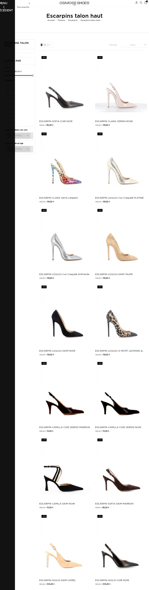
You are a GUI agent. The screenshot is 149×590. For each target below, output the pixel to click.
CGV (31, 536)
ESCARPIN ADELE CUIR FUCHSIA (49, 394)
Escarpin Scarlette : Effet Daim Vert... (77, 480)
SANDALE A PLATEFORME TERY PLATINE (134, 480)
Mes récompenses (9, 548)
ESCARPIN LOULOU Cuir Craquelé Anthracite (50, 136)
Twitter (108, 533)
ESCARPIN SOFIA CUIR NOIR (49, 93)
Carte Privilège (62, 540)
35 (11, 95)
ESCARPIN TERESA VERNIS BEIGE (50, 480)
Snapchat (109, 541)
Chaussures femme (86, 530)
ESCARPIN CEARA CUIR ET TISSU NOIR (134, 351)
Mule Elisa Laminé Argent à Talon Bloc (134, 265)
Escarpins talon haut (16, 49)
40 (11, 119)
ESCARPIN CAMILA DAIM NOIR (106, 179)
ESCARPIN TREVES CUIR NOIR (78, 308)
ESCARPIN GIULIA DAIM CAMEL (49, 222)
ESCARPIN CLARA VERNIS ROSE (77, 93)
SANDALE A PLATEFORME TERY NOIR (106, 480)
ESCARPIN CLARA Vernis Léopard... (105, 93)
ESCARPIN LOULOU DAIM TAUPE (78, 136)
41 (10, 124)
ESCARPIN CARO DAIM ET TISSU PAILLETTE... (49, 437)
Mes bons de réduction (11, 545)
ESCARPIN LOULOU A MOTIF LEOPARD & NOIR (134, 136)
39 (11, 114)
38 (11, 109)
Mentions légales (35, 533)
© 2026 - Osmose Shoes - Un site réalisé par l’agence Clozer (75, 585)
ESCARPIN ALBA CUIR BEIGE (132, 222)
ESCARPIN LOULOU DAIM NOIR (106, 136)
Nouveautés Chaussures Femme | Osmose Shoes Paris (64, 532)
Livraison (32, 530)
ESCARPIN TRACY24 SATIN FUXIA (107, 437)
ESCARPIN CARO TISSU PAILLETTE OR (133, 394)
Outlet (81, 533)
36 (11, 100)
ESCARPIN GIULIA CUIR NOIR (77, 222)
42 (10, 128)
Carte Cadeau (61, 537)
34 (10, 91)
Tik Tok (109, 544)
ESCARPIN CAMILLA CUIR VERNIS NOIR (79, 179)
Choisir (138, 50)
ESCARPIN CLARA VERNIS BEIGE (49, 265)
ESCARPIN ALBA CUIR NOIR (105, 222)
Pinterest (109, 538)
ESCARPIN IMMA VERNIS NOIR (48, 308)
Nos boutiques (62, 542)
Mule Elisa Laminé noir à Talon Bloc (105, 265)
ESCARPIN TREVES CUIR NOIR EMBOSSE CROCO (106, 308)
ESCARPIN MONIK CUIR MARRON (105, 351)
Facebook (110, 530)
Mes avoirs (6, 538)
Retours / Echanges (37, 541)
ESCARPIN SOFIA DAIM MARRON (133, 179)
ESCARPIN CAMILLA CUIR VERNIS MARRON (51, 179)
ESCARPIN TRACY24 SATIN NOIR (135, 437)
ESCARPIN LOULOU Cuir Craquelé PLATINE (134, 93)
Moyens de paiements (38, 538)
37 (11, 105)
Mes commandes (9, 530)
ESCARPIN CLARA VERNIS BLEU (77, 265)
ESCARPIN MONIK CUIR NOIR (77, 351)
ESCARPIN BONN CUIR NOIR (133, 308)
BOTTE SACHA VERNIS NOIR (75, 437)
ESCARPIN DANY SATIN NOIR (105, 394)
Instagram (110, 536)
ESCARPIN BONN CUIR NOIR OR (49, 351)
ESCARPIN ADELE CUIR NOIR (77, 394)
